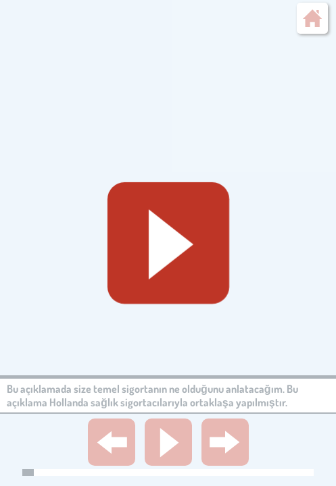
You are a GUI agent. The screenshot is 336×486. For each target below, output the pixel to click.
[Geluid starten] (168, 243)
